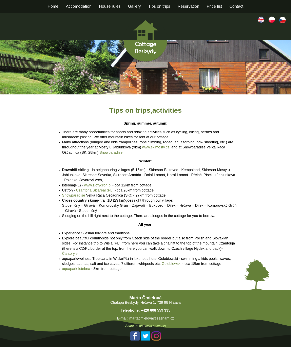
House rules (110, 6)
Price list (214, 6)
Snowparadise (110, 152)
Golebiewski (171, 264)
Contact (236, 6)
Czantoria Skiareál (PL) (95, 190)
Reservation (188, 6)
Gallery (134, 6)
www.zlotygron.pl (97, 185)
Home (53, 6)
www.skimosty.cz (155, 147)
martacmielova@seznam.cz (151, 318)
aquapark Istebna (76, 269)
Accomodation (79, 6)
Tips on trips (159, 6)
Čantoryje (70, 254)
